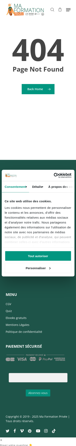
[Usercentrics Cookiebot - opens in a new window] (54, 175)
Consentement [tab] (15, 186)
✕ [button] (1, 440)
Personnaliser (38, 268)
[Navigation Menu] (68, 10)
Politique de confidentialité (24, 332)
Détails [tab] (37, 186)
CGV (8, 304)
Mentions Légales (17, 325)
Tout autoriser (38, 256)
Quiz (9, 311)
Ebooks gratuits (16, 318)
